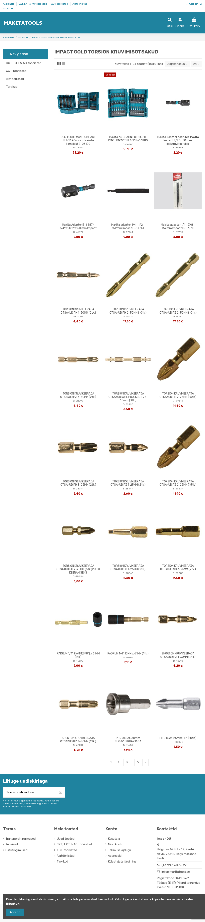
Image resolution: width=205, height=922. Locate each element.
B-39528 (128, 316)
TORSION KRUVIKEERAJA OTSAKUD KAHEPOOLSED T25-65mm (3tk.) (128, 397)
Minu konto (115, 844)
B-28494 (78, 576)
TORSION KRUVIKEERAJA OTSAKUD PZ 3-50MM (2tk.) (78, 395)
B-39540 (178, 316)
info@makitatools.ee (176, 872)
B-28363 (128, 573)
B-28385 (178, 573)
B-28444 (128, 488)
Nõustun (13, 904)
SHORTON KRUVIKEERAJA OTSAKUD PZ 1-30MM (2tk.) (178, 655)
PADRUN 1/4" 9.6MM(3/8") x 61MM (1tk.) (78, 655)
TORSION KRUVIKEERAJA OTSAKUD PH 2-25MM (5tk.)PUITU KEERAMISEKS (78, 569)
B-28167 (78, 316)
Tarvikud (8, 8)
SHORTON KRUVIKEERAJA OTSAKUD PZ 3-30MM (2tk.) (78, 739)
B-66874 (78, 232)
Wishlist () (194, 3)
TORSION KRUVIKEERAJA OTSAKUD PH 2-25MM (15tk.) (178, 395)
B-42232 (78, 745)
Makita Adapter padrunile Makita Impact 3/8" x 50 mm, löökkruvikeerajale (178, 140)
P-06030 (178, 742)
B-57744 (128, 232)
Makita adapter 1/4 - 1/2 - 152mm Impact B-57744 (128, 226)
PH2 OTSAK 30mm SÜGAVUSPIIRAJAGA (128, 739)
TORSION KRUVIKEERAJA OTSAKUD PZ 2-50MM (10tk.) (178, 311)
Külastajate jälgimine (122, 861)
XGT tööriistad (60, 3)
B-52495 (128, 404)
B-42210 (178, 660)
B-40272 (78, 660)
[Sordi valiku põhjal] (177, 64)
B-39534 (178, 488)
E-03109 (78, 147)
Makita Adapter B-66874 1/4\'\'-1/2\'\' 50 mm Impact (78, 226)
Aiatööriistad (80, 3)
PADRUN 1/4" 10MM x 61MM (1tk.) (128, 653)
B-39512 (178, 401)
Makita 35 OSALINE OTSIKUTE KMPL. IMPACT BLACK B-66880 (128, 138)
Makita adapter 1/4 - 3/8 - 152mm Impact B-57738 (178, 226)
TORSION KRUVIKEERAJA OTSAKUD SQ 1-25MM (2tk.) (128, 567)
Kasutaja (114, 838)
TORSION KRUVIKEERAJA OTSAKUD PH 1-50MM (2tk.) (78, 311)
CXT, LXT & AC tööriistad (33, 3)
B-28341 (78, 488)
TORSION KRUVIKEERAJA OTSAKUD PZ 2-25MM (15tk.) (178, 483)
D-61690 (128, 745)
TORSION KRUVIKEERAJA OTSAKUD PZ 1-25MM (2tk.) (128, 483)
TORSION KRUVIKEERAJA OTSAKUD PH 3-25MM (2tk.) (78, 483)
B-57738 (178, 232)
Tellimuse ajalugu (119, 850)
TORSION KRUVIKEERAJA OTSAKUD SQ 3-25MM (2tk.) (178, 567)
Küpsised (11, 844)
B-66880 (128, 144)
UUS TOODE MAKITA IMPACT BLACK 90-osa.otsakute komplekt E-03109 (78, 140)
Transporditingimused (20, 838)
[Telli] (60, 792)
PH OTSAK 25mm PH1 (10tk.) (178, 738)
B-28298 (78, 401)
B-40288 (128, 657)
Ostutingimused (16, 850)
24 (196, 64)
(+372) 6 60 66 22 (174, 865)
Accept (15, 912)
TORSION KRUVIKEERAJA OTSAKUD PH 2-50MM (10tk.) (128, 311)
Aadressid (115, 856)
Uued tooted (65, 838)
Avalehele (9, 3)
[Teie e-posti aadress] (29, 792)
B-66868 (178, 147)
